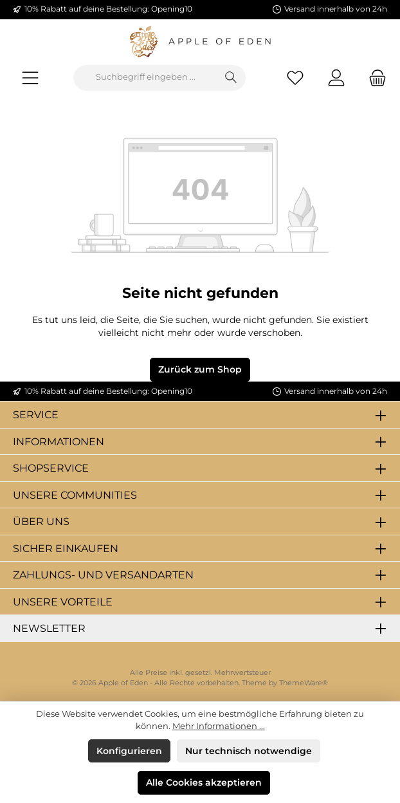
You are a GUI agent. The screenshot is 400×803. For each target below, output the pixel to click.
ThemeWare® (303, 683)
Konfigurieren (129, 751)
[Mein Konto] (336, 77)
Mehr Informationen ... (218, 726)
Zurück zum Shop (200, 369)
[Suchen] (231, 78)
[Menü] (30, 77)
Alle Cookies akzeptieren (204, 782)
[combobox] (145, 78)
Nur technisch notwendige (248, 751)
